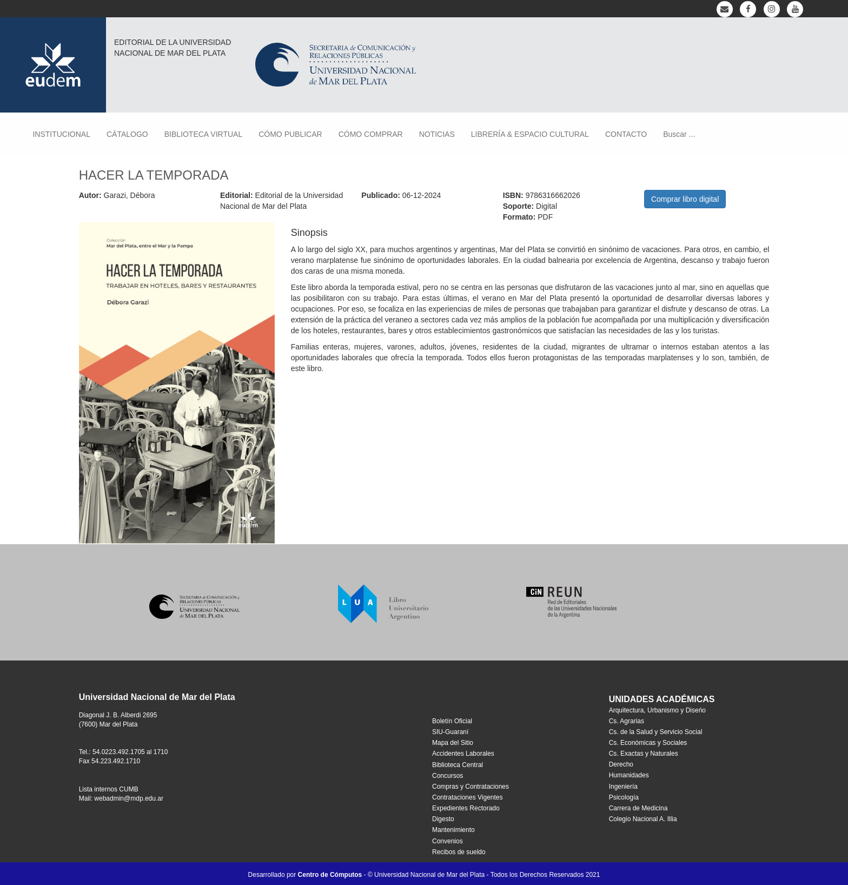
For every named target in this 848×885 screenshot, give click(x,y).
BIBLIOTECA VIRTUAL (203, 134)
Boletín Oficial (452, 721)
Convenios (447, 841)
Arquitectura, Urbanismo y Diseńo (657, 710)
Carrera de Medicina (638, 808)
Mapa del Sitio (452, 743)
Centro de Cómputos (330, 875)
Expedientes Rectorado (466, 808)
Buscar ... (679, 134)
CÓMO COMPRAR (371, 134)
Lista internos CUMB (108, 789)
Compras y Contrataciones (470, 786)
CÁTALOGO (127, 134)
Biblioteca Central (457, 765)
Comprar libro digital (685, 199)
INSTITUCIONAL (61, 134)
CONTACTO (626, 134)
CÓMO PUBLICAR (290, 134)
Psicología (624, 797)
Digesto (443, 819)
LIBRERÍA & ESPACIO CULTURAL (530, 134)
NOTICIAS (437, 134)
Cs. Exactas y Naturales (643, 753)
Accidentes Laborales (463, 753)
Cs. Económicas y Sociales (648, 743)
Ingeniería (623, 786)
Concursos (447, 776)
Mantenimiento (453, 830)
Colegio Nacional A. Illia (643, 819)
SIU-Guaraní (450, 732)
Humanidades (629, 775)
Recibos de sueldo (459, 852)
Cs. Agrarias (626, 721)
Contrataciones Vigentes (467, 797)
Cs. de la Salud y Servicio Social (656, 732)
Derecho (621, 764)
